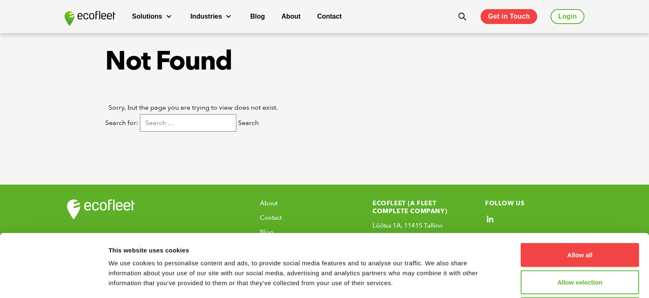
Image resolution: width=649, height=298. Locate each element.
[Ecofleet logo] (90, 18)
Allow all (580, 195)
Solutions (153, 17)
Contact (329, 16)
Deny (580, 250)
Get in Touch (509, 16)
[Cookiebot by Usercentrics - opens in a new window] (53, 282)
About (290, 16)
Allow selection (579, 223)
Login (567, 16)
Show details (434, 281)
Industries (211, 17)
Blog (257, 16)
